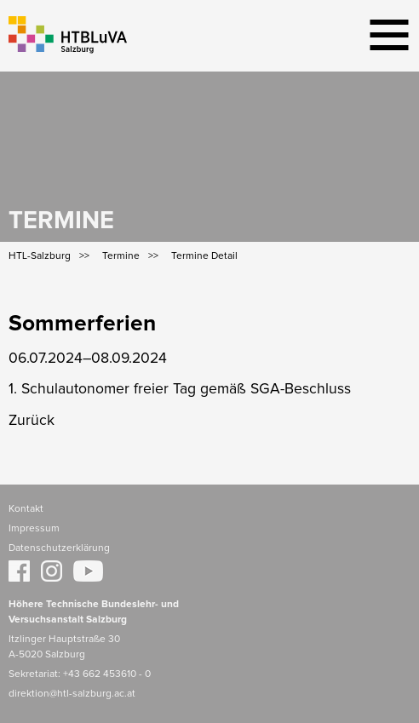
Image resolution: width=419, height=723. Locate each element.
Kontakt (26, 509)
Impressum (34, 529)
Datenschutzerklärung (59, 548)
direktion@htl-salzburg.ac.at (72, 694)
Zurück (32, 420)
